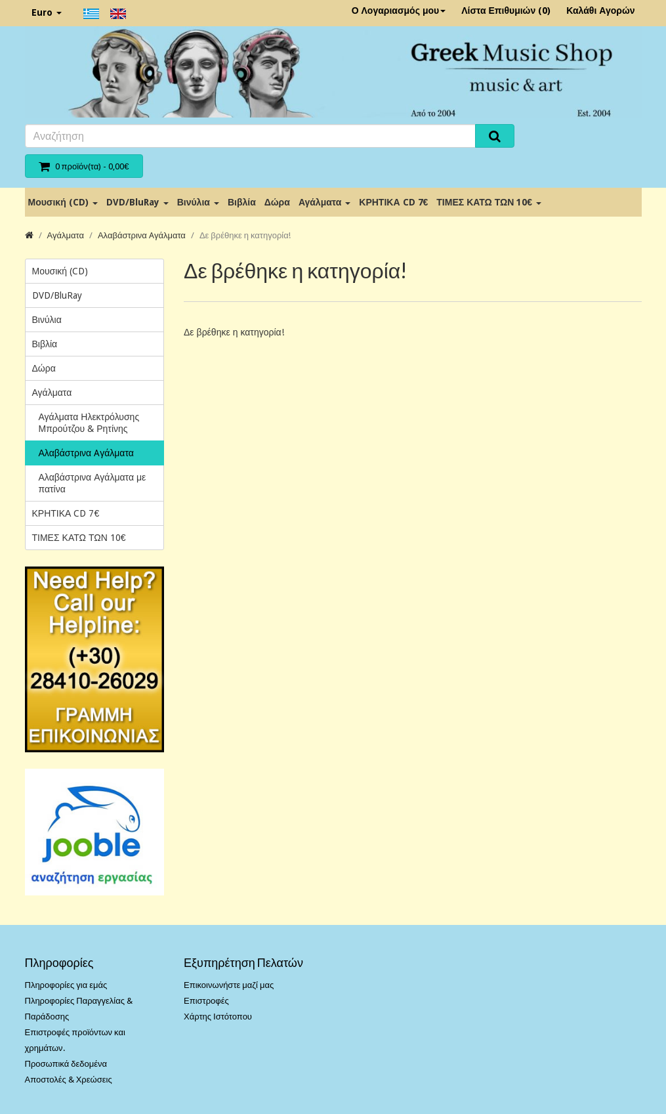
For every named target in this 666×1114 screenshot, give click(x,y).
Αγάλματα (324, 202)
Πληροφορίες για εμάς (66, 985)
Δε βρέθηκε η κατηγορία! (245, 235)
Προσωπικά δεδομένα (66, 1064)
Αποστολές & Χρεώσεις (68, 1079)
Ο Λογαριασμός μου (399, 10)
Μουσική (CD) (63, 202)
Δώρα (277, 202)
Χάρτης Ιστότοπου (218, 1016)
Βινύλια (198, 202)
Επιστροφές (206, 1001)
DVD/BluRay (137, 202)
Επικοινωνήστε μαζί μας (229, 985)
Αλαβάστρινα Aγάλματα (142, 235)
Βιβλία (242, 202)
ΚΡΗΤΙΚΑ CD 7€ (393, 202)
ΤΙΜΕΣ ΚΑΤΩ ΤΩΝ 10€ (488, 202)
